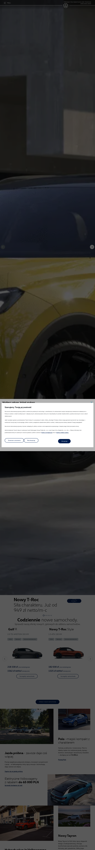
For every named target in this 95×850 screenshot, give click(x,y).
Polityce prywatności (46, 433)
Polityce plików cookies (62, 433)
